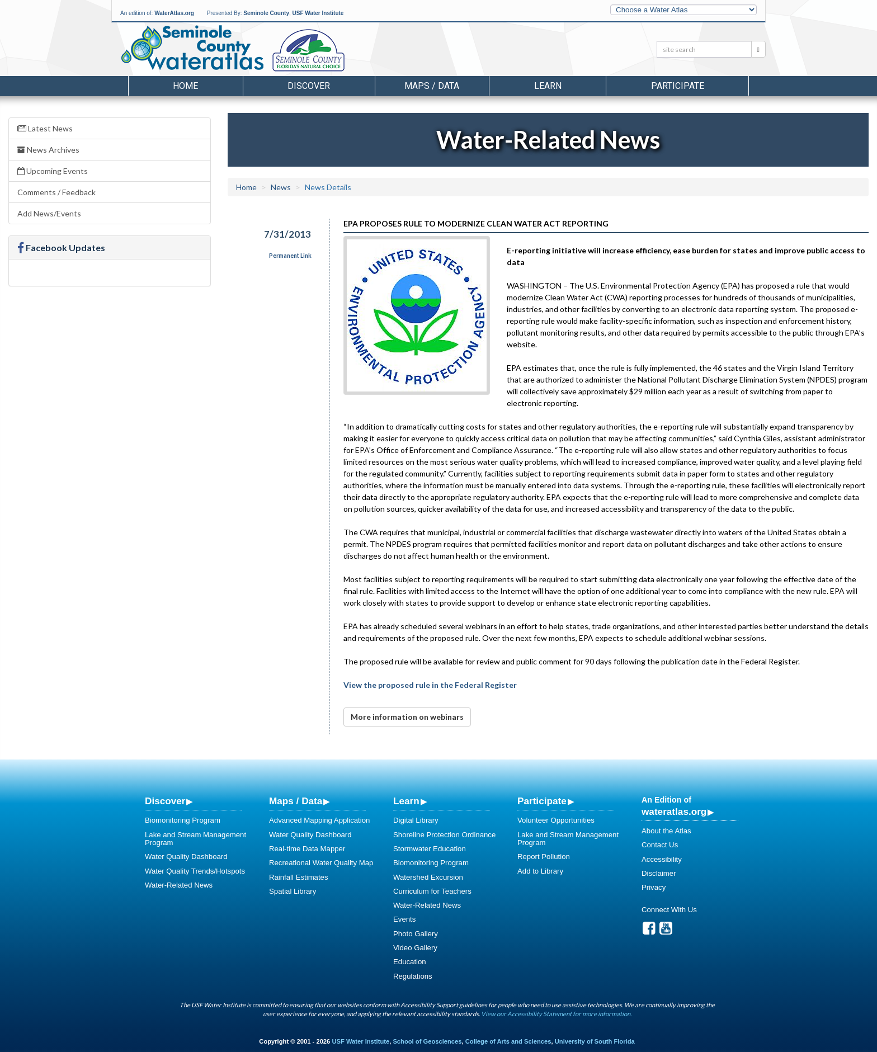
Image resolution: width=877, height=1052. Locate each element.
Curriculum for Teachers (432, 891)
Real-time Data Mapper (307, 849)
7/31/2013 (287, 234)
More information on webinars (407, 716)
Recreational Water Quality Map (321, 862)
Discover (165, 800)
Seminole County (266, 13)
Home (185, 86)
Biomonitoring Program (182, 820)
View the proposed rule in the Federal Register (430, 685)
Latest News (45, 128)
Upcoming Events (52, 171)
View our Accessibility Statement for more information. (556, 1013)
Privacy (654, 887)
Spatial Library (292, 891)
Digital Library (415, 820)
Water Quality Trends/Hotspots (195, 871)
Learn (406, 800)
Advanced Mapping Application (319, 820)
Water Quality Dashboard (186, 856)
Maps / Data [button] (431, 86)
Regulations (412, 976)
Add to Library (540, 871)
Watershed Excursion (428, 877)
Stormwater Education (429, 849)
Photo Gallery (415, 934)
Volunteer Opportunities (556, 820)
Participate (542, 800)
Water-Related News (179, 885)
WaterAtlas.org (174, 13)
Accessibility (662, 859)
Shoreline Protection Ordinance (444, 835)
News (281, 187)
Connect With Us (669, 909)
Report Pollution (543, 856)
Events (404, 919)
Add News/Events (49, 213)
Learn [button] (548, 86)
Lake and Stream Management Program (195, 839)
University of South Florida (595, 1041)
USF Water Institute (318, 13)
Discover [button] (308, 86)
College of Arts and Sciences (508, 1041)
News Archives (48, 149)
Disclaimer (659, 873)
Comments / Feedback (56, 192)
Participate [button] (677, 86)
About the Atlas (666, 831)
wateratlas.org (674, 811)
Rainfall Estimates (298, 877)
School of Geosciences (427, 1041)
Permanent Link (290, 255)
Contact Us (660, 845)
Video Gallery (415, 948)
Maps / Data (295, 800)
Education (409, 961)
